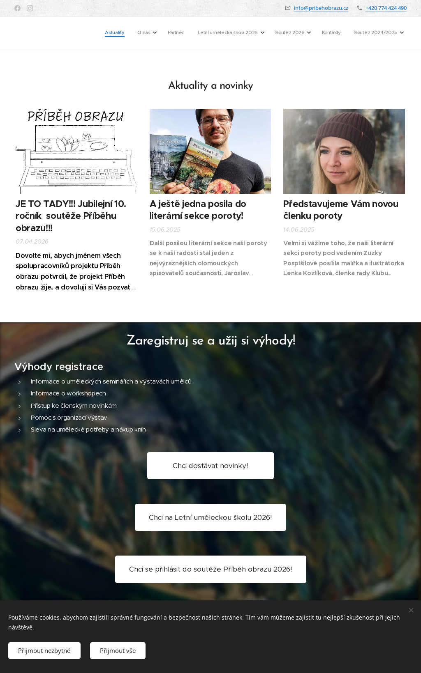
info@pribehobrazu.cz (321, 7)
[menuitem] (308, 33)
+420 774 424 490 (386, 7)
